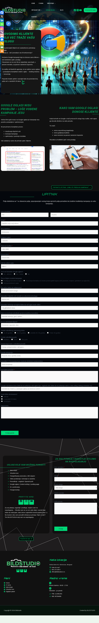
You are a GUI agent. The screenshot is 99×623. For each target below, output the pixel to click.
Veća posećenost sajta (11, 286)
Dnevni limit (5, 256)
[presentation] (15, 430)
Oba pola (24, 344)
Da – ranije (19, 277)
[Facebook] (75, 7)
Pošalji (61, 536)
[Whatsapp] (2, 24)
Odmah (5, 403)
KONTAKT (51, 10)
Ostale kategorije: (7, 357)
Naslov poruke (59, 500)
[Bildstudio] (14, 6)
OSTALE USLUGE (36, 10)
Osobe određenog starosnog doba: (13, 335)
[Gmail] (2, 36)
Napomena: (5, 412)
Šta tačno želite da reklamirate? (11, 290)
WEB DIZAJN (47, 3)
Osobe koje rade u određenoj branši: (13, 348)
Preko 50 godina (54, 337)
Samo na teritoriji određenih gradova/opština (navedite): (19, 317)
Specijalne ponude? (8, 375)
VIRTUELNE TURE (59, 3)
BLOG (45, 10)
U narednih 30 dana (9, 405)
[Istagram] (77, 7)
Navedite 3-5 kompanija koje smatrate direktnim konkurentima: (22, 366)
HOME (32, 3)
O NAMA (38, 3)
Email (3, 220)
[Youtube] (80, 7)
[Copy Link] (2, 43)
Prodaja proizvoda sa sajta (12, 283)
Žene (15, 344)
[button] (51, 3)
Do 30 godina (21, 337)
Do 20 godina (7, 337)
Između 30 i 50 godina (37, 337)
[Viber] (2, 32)
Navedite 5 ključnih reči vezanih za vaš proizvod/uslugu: (19, 299)
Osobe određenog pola (9, 342)
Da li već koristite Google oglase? (12, 274)
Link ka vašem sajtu (7, 265)
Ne (28, 277)
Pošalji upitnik (9, 439)
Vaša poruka (58, 509)
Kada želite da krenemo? (9, 400)
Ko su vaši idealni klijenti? (9, 326)
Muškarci (6, 344)
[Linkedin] (2, 20)
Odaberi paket (6, 238)
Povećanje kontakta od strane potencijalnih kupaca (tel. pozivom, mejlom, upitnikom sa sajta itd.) (58, 283)
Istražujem (7, 407)
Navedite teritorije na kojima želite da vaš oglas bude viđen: (21, 308)
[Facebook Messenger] (2, 39)
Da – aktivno (7, 277)
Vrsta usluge (58, 491)
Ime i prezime (6, 211)
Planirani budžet (7, 247)
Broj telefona (5, 229)
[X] (2, 16)
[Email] (2, 47)
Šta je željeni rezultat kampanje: (11, 281)
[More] (2, 51)
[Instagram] (2, 28)
